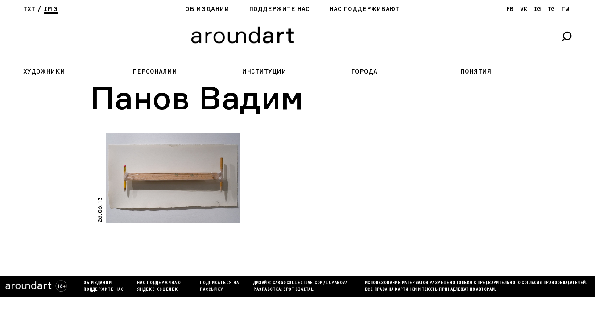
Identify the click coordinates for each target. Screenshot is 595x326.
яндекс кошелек (157, 290)
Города (364, 71)
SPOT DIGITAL (298, 290)
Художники (44, 71)
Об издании (207, 9)
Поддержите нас (279, 9)
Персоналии (154, 71)
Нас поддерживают (364, 9)
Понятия (476, 71)
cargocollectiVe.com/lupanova (310, 283)
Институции (264, 71)
